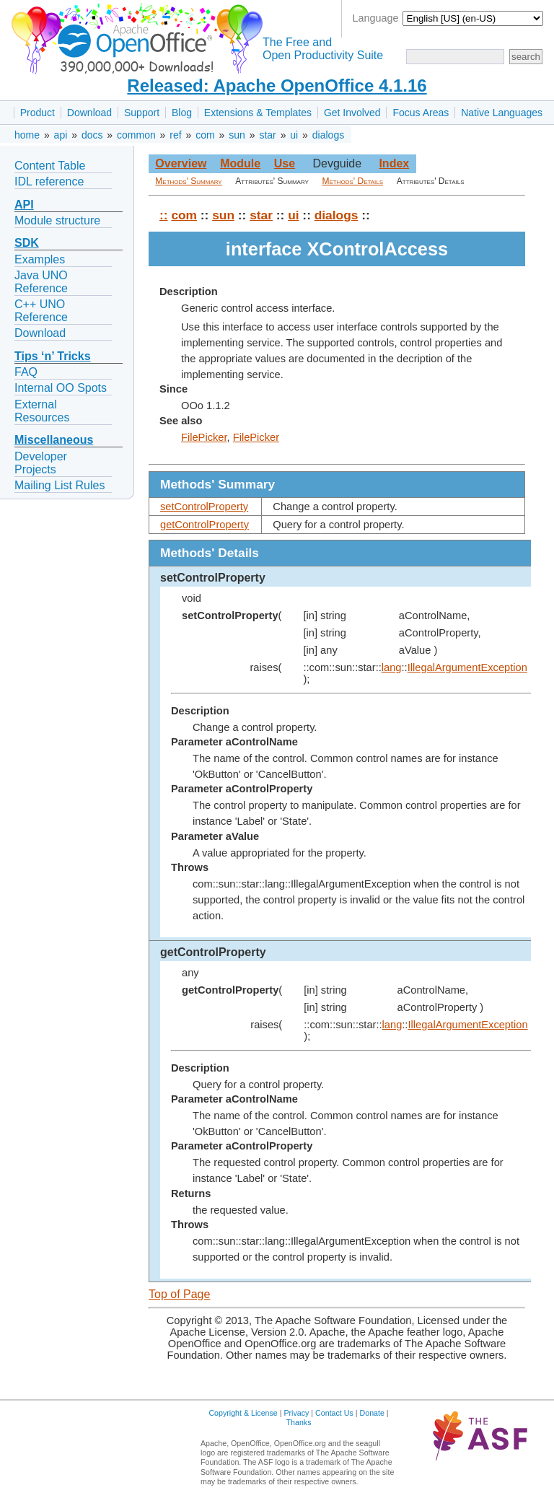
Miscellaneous (53, 440)
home (27, 135)
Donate (372, 1413)
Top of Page (179, 1294)
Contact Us (334, 1413)
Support (141, 112)
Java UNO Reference (41, 281)
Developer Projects (40, 463)
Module (240, 163)
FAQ (26, 372)
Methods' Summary (188, 181)
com (204, 135)
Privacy (296, 1413)
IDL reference (49, 181)
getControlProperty (204, 524)
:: (163, 215)
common (136, 135)
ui (294, 135)
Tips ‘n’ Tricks (52, 356)
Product (37, 112)
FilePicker (204, 437)
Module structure (57, 220)
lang (392, 667)
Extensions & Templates (258, 112)
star (267, 135)
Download (89, 112)
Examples (39, 259)
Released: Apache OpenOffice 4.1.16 (276, 85)
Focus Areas (420, 112)
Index (394, 163)
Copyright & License (242, 1413)
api (61, 135)
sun (237, 135)
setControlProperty (204, 506)
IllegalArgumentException (467, 667)
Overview (180, 163)
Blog (182, 112)
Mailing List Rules (59, 485)
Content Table (49, 165)
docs (92, 135)
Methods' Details (353, 181)
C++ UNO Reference (41, 310)
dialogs (328, 135)
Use (284, 163)
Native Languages (501, 112)
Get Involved (352, 112)
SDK (26, 243)
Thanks (299, 1422)
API (24, 204)
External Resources (41, 411)
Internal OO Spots (60, 388)
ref (175, 135)
